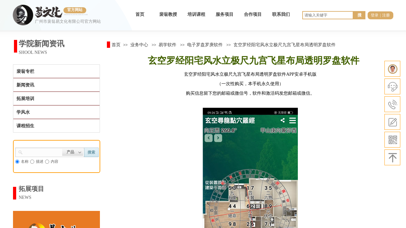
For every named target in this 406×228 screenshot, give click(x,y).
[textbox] (42, 152)
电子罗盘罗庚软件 (205, 44)
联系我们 (281, 14)
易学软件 (167, 44)
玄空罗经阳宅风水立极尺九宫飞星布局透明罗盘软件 (284, 44)
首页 (139, 14)
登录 (374, 15)
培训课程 (196, 14)
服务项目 (224, 14)
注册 (386, 15)
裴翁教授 (168, 14)
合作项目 (253, 14)
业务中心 (139, 44)
